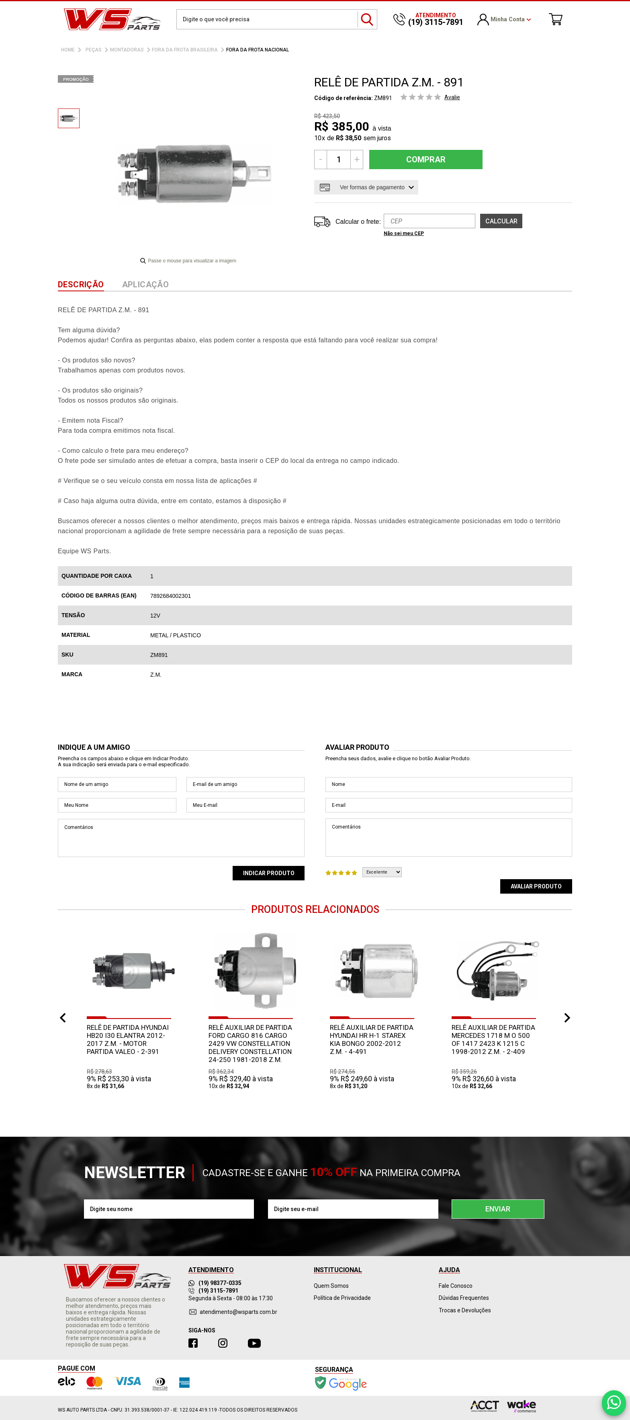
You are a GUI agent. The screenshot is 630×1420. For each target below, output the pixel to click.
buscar (367, 19)
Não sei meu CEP (404, 233)
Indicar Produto (269, 873)
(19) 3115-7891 (213, 1290)
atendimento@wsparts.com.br (238, 1312)
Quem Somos (331, 1286)
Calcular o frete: (358, 221)
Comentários (181, 838)
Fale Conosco (455, 1286)
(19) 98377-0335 (214, 1283)
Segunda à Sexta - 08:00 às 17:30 (230, 1298)
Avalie (452, 97)
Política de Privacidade (342, 1298)
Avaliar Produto (536, 886)
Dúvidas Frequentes (464, 1298)
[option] (69, 118)
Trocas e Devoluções (465, 1310)
